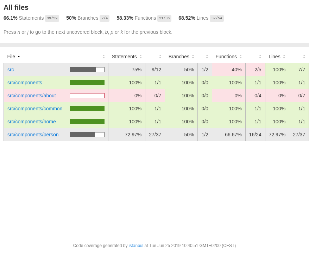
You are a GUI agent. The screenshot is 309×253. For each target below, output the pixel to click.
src (10, 69)
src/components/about (31, 95)
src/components (24, 82)
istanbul (136, 245)
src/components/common (34, 108)
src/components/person (33, 134)
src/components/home (31, 121)
